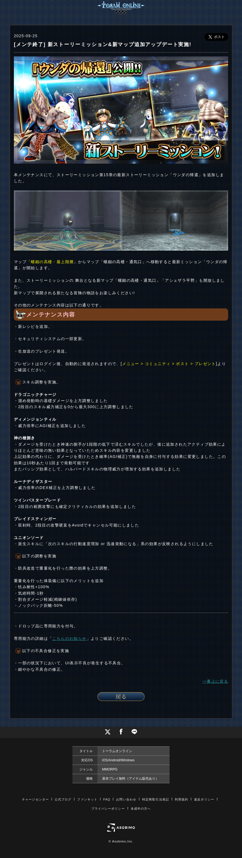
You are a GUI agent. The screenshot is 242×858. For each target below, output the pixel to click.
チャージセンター (35, 799)
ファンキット (87, 799)
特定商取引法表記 (155, 799)
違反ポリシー (204, 799)
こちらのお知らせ (69, 638)
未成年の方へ (141, 808)
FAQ (106, 799)
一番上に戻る (215, 681)
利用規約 (181, 799)
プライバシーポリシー (108, 808)
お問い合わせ (126, 799)
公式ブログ (63, 799)
